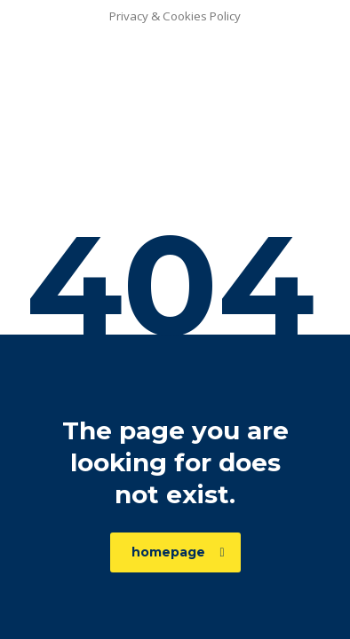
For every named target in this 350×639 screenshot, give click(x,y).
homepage (178, 552)
